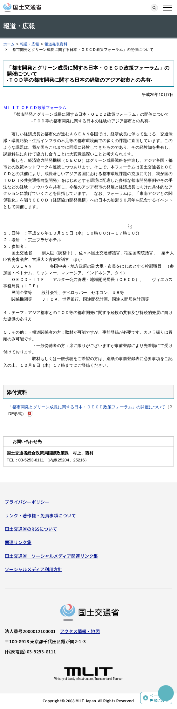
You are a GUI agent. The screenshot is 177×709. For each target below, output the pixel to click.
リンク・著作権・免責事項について (40, 515)
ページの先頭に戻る (159, 698)
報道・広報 (29, 44)
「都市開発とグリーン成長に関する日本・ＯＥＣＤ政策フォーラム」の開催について (86, 407)
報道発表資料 (55, 44)
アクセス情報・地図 (80, 631)
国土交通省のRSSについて (31, 529)
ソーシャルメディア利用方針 (33, 569)
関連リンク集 (18, 542)
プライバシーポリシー (27, 502)
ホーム (9, 44)
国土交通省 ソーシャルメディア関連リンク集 (51, 556)
